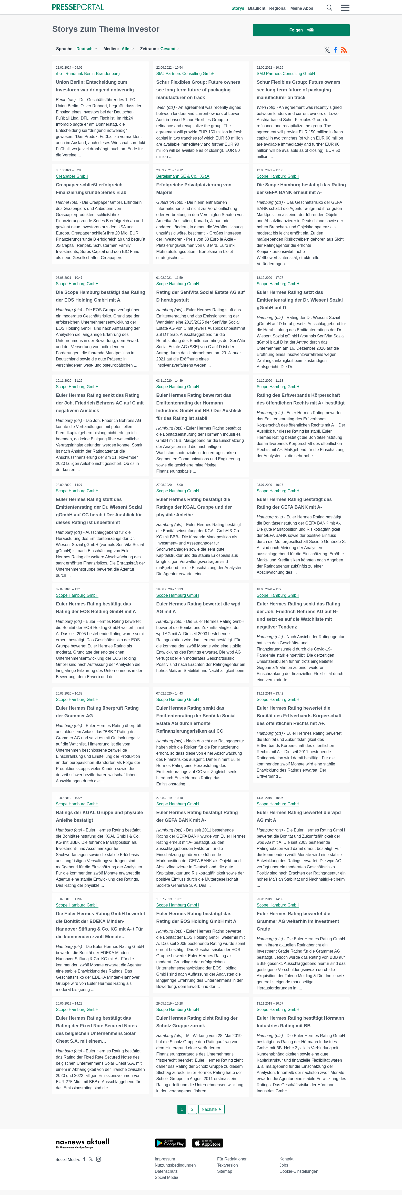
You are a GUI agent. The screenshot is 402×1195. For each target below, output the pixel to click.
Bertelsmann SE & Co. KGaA (183, 177)
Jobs (283, 1170)
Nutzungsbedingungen (175, 1170)
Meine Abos (301, 8)
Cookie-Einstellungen (298, 1176)
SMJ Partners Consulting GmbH (186, 74)
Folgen (301, 30)
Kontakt (286, 1164)
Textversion (227, 1170)
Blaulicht (257, 8)
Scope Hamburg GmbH (278, 177)
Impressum (165, 1164)
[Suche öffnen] (329, 7)
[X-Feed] (327, 50)
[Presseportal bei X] (89, 1164)
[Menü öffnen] (345, 7)
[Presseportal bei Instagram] (97, 1164)
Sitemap (224, 1176)
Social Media (166, 1182)
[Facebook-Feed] (335, 50)
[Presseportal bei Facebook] (83, 1164)
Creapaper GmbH (72, 177)
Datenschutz (166, 1176)
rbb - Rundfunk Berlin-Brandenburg (88, 74)
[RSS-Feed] (343, 50)
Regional (278, 8)
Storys (238, 8)
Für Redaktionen (232, 1164)
